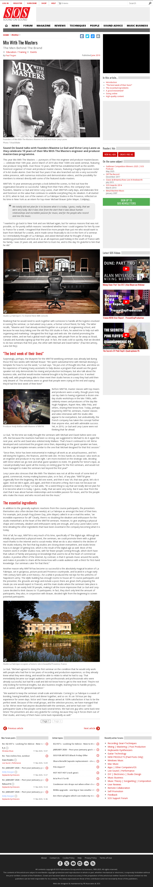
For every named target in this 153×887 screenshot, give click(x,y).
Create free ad (126, 154)
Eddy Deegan (8, 772)
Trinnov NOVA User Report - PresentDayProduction (123, 317)
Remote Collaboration (119, 787)
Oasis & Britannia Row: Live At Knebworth (124, 179)
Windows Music (7, 751)
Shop (43, 3)
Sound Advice (113, 25)
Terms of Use (106, 858)
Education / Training (16, 52)
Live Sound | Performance (11, 763)
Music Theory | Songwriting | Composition (129, 781)
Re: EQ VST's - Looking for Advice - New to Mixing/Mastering (24, 744)
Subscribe (32, 3)
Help (53, 3)
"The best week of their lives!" (23, 353)
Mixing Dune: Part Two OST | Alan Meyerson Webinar (124, 284)
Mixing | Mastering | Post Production (127, 746)
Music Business (137, 25)
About (44, 858)
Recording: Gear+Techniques (122, 743)
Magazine (43, 25)
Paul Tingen (11, 55)
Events (33, 52)
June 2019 (95, 55)
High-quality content (115, 96)
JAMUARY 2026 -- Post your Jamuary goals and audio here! (75, 749)
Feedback (112, 794)
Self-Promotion (115, 791)
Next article (89, 728)
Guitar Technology (117, 753)
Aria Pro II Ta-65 (61, 778)
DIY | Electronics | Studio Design (124, 774)
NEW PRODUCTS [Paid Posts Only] (125, 756)
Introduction (111, 82)
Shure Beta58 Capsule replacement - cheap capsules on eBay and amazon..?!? (75, 761)
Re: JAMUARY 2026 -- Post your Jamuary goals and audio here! (24, 768)
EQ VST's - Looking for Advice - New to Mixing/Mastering (75, 744)
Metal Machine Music (115, 190)
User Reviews (114, 784)
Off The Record (112, 174)
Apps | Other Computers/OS (122, 767)
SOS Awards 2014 (114, 185)
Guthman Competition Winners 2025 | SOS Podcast (125, 167)
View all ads (110, 154)
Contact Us (55, 858)
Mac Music (113, 763)
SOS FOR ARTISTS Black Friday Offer (70, 755)
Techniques (78, 25)
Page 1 (45, 721)
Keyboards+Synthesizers (10, 775)
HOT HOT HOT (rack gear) (65, 772)
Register (17, 3)
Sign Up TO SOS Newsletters (126, 201)
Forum (28, 25)
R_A (3, 748)
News (15, 25)
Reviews (60, 25)
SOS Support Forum (118, 798)
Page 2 (57, 721)
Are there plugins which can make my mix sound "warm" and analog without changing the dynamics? (75, 795)
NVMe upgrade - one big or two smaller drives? (75, 790)
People (94, 25)
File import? (59, 767)
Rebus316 (6, 784)
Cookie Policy (68, 858)
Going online (111, 93)
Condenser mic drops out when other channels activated (75, 784)
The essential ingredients (20, 502)
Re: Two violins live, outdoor (16, 756)
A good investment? (115, 90)
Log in (5, 3)
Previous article (15, 728)
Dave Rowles (8, 760)
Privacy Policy (91, 858)
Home (6, 25)
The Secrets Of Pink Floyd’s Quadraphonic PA (121, 350)
